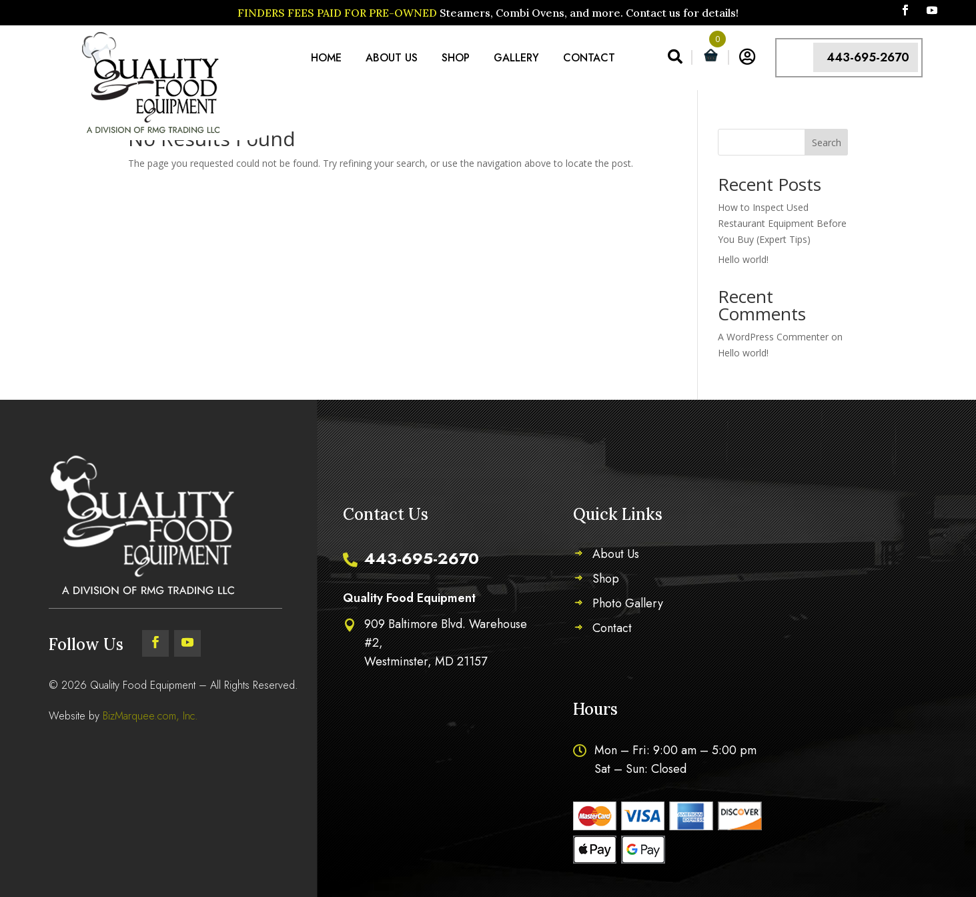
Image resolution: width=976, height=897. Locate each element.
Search (826, 142)
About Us (392, 57)
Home (326, 57)
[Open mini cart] (710, 58)
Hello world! (743, 259)
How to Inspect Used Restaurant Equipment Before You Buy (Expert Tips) (782, 223)
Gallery (516, 57)
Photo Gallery (627, 605)
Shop (456, 57)
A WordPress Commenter (773, 336)
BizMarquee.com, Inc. (150, 715)
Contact (589, 57)
